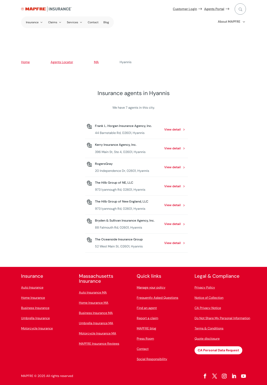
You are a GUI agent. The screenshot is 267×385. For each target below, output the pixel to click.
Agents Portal (214, 9)
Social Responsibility (152, 359)
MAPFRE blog (146, 328)
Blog (106, 22)
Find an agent (147, 308)
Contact (93, 22)
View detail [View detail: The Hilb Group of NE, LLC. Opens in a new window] (172, 186)
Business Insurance (35, 308)
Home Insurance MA (93, 303)
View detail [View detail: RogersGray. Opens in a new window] (172, 167)
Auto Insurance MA (93, 292)
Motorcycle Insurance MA (97, 333)
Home (25, 62)
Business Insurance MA (96, 313)
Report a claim (147, 318)
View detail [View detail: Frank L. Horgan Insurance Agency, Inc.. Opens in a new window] (172, 129)
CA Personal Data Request (218, 350)
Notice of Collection (209, 298)
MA (96, 62)
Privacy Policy (205, 287)
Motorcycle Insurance (37, 328)
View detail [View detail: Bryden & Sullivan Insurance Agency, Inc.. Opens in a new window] (172, 224)
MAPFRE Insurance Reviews (99, 343)
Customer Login (185, 9)
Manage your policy (151, 287)
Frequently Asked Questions (157, 298)
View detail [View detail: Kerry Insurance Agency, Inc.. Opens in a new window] (172, 148)
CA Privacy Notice (208, 308)
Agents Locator (62, 62)
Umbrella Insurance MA (96, 323)
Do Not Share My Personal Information (222, 318)
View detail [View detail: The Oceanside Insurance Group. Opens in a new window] (172, 243)
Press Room (145, 338)
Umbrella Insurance (35, 318)
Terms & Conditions (209, 328)
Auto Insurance (32, 287)
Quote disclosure (207, 338)
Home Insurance (33, 298)
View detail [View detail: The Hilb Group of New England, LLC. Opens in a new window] (172, 205)
